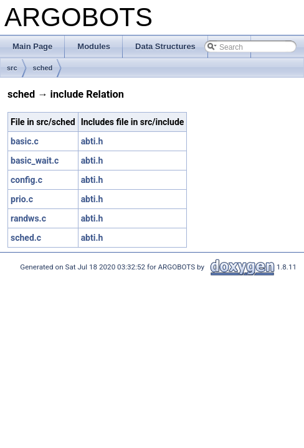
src (12, 68)
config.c (26, 180)
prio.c (22, 199)
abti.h (92, 141)
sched (43, 68)
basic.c (25, 141)
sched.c (26, 238)
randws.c (28, 218)
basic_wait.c (35, 161)
